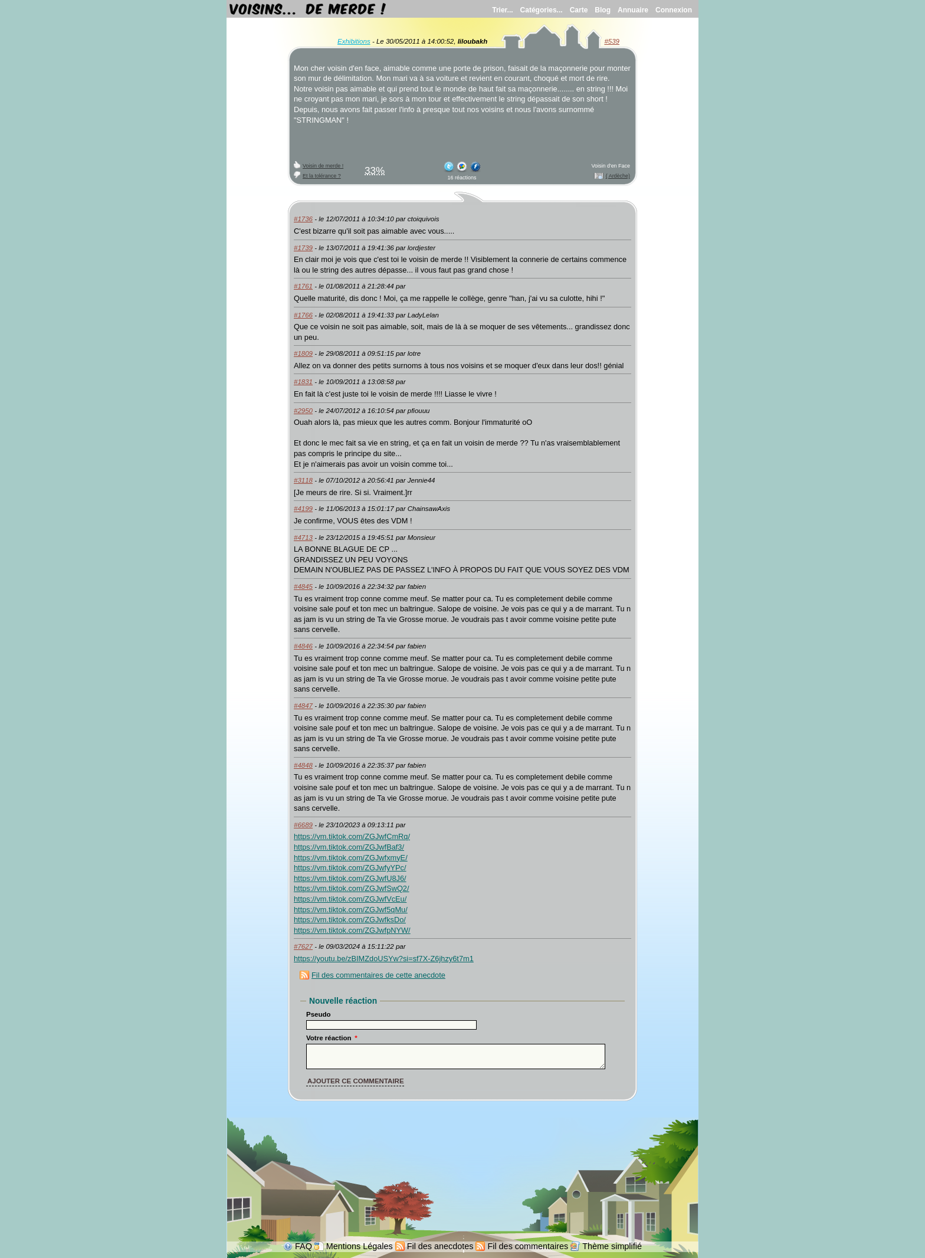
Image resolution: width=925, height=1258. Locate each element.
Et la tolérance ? (322, 176)
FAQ (303, 1246)
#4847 (303, 705)
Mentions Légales (359, 1246)
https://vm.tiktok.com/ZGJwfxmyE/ (351, 857)
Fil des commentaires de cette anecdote (378, 975)
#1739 (303, 247)
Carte (579, 10)
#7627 (303, 946)
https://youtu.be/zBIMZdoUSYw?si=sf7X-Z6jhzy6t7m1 (384, 958)
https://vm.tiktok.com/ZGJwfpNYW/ (352, 930)
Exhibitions (353, 41)
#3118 (303, 480)
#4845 (303, 586)
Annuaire (633, 10)
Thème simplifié (612, 1246)
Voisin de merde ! (323, 166)
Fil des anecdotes (440, 1246)
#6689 (303, 824)
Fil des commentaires (527, 1246)
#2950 (303, 410)
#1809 (303, 353)
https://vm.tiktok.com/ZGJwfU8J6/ (350, 878)
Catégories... (541, 10)
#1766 (303, 315)
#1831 (303, 381)
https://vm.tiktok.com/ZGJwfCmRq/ (352, 836)
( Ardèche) (618, 176)
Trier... (502, 10)
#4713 (303, 537)
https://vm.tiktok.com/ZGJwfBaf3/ (349, 847)
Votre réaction (331, 1037)
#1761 (303, 286)
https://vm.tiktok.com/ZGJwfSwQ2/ (351, 888)
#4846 (303, 646)
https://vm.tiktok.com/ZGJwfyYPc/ (350, 867)
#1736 (303, 218)
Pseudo (318, 1014)
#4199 (303, 508)
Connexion (673, 10)
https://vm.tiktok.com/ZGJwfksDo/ (350, 919)
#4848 (303, 765)
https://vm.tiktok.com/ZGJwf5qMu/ (351, 909)
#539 (611, 41)
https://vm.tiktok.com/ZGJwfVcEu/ (350, 899)
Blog (603, 10)
